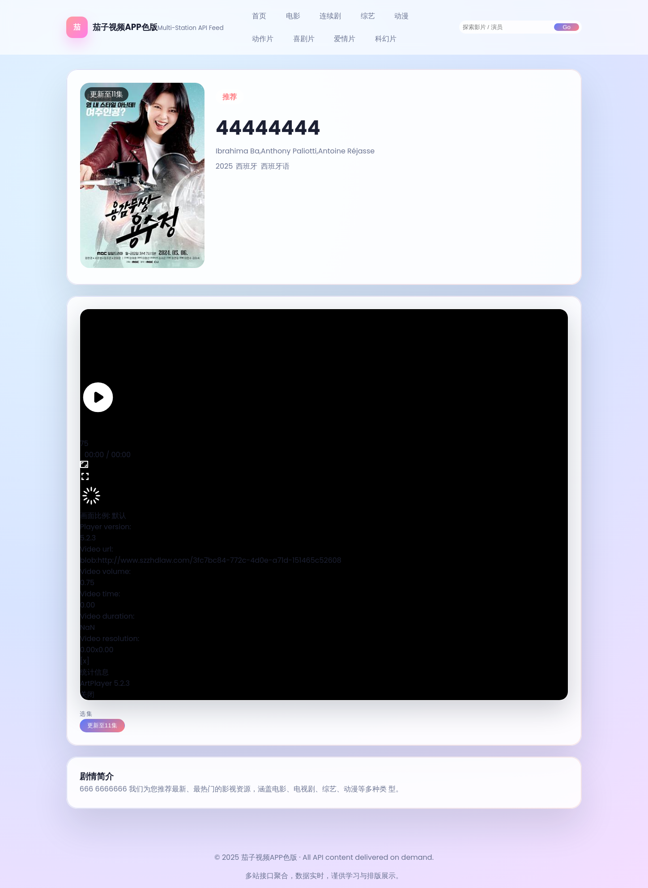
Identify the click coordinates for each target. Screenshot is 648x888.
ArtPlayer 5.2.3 (105, 683)
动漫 (401, 16)
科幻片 (385, 39)
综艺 (368, 16)
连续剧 (330, 16)
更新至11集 (102, 725)
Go (567, 27)
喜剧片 (304, 39)
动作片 (262, 39)
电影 (293, 16)
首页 (259, 16)
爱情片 (344, 39)
